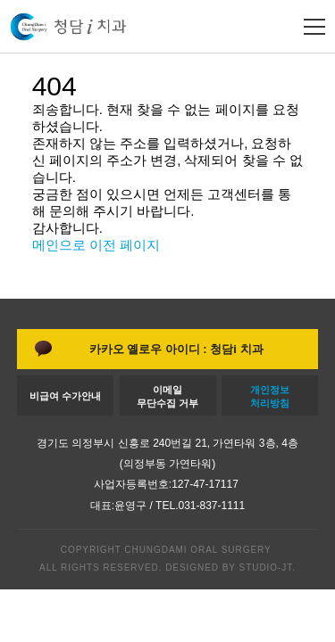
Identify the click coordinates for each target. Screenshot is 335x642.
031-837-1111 (211, 505)
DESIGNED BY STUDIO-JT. (228, 567)
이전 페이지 (124, 244)
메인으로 (59, 244)
